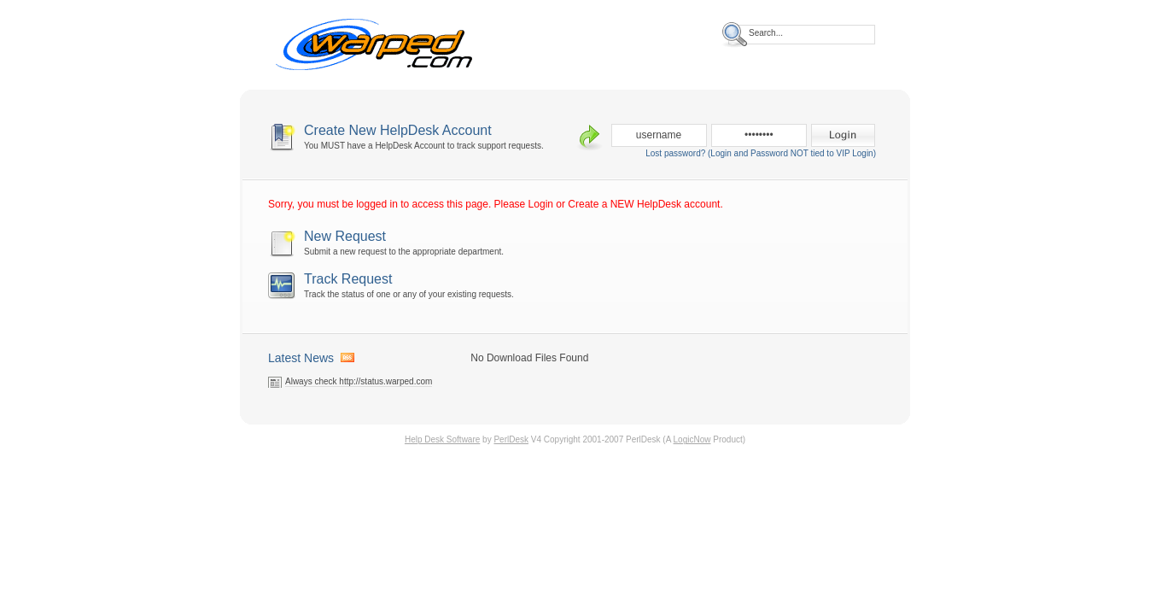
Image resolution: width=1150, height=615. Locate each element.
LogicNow (692, 439)
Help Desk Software (442, 439)
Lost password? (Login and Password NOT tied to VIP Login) (760, 153)
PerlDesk (510, 439)
